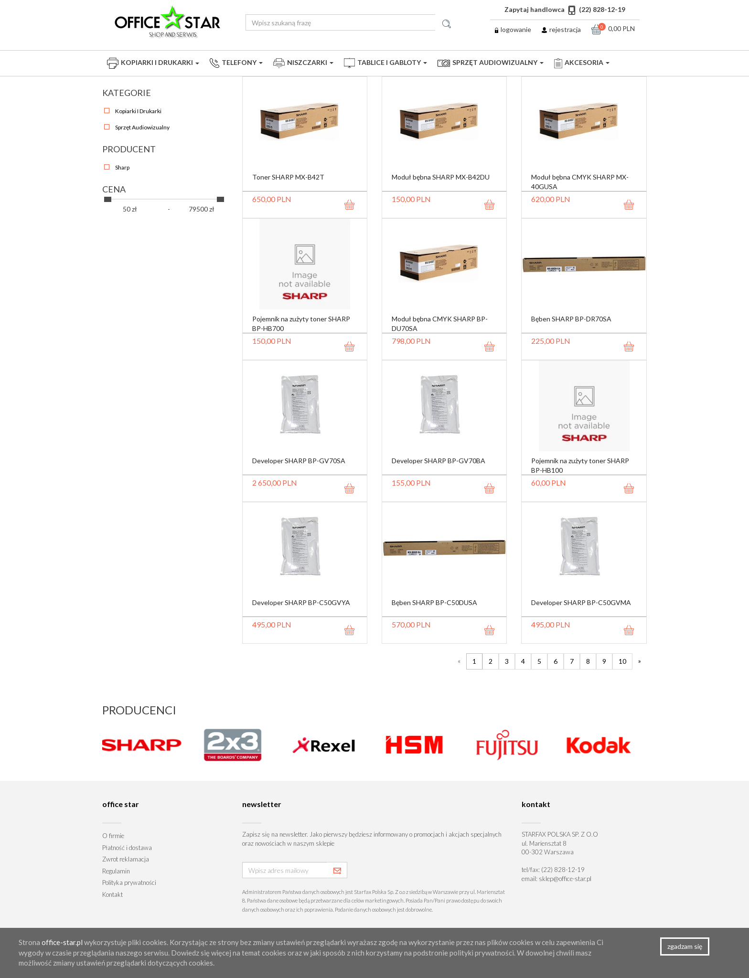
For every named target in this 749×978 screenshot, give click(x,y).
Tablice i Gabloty (385, 63)
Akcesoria (582, 63)
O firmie (113, 836)
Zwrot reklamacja (125, 859)
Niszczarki (303, 63)
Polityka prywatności (129, 882)
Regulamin (116, 871)
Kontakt (112, 894)
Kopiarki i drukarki (153, 63)
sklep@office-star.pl (565, 878)
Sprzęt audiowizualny (491, 62)
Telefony (236, 63)
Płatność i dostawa (127, 847)
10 (622, 661)
